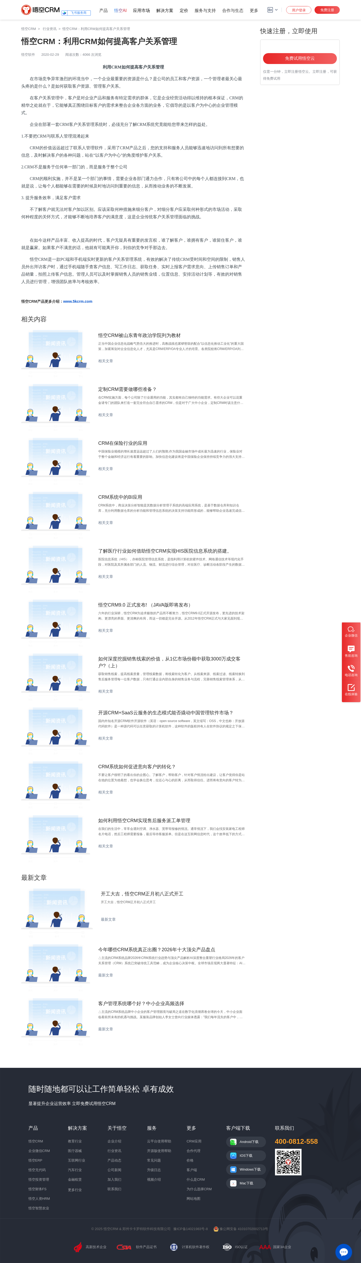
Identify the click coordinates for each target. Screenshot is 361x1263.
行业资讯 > (52, 29)
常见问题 (154, 1160)
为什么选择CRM (199, 1189)
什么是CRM (196, 1179)
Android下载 (249, 1142)
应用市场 (141, 10)
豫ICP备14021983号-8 (190, 1229)
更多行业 (75, 1190)
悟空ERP (35, 1160)
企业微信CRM (39, 1151)
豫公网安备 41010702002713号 (240, 1229)
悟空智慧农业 (38, 1208)
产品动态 (114, 1160)
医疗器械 (75, 1151)
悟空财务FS (37, 1189)
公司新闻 (114, 1170)
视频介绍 (154, 1179)
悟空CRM (28, 29)
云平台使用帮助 (159, 1141)
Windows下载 (250, 1169)
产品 (103, 10)
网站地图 (193, 1199)
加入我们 (114, 1179)
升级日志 (154, 1170)
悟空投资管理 (38, 1179)
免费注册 (327, 10)
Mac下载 (246, 1183)
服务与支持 (205, 10)
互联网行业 (76, 1160)
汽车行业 (75, 1170)
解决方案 (164, 10)
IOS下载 (246, 1156)
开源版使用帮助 (159, 1151)
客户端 (192, 1170)
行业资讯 (114, 1151)
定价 (184, 10)
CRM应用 (194, 1141)
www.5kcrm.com (77, 301)
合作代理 (193, 1151)
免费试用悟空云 (300, 58)
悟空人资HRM (39, 1199)
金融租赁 (75, 1179)
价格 (190, 1160)
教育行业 (75, 1141)
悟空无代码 (37, 1170)
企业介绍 (114, 1141)
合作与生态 (232, 10)
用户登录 (299, 10)
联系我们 (114, 1189)
